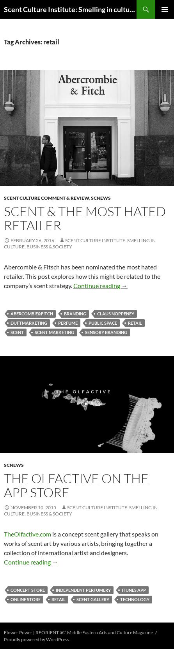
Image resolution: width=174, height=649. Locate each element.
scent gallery (92, 599)
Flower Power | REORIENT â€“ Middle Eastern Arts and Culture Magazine (78, 632)
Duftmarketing (29, 322)
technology (134, 599)
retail (135, 322)
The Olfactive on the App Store (76, 485)
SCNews (101, 198)
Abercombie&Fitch (32, 313)
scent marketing (54, 332)
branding (75, 313)
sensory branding (106, 332)
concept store (28, 590)
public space (103, 322)
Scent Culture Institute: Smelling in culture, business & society (70, 9)
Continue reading (100, 285)
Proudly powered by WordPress (36, 639)
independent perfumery (83, 590)
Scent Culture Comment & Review (46, 198)
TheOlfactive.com (27, 534)
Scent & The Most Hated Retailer (85, 218)
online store (26, 599)
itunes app (134, 590)
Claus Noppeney (115, 313)
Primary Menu (164, 9)
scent (17, 332)
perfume (68, 322)
